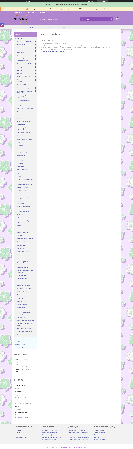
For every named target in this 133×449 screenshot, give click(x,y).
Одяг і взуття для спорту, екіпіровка (24, 80)
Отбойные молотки (22, 304)
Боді (18, 217)
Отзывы (17, 341)
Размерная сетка (20, 347)
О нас (16, 338)
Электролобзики (21, 307)
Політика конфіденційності (79, 447)
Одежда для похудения (23, 152)
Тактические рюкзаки (22, 254)
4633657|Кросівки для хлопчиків (23, 197)
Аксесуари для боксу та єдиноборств (23, 96)
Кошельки (19, 229)
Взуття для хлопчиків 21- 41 (24, 67)
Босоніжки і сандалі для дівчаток (23, 221)
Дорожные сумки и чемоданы (25, 173)
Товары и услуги (29, 27)
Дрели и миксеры (21, 295)
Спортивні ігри (21, 248)
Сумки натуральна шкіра (23, 132)
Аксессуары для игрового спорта (24, 104)
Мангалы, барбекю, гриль (24, 288)
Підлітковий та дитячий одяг (24, 55)
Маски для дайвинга (22, 115)
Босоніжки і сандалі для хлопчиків (23, 207)
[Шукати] (111, 19)
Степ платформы (21, 166)
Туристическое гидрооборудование (22, 266)
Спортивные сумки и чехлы (24, 139)
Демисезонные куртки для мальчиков (78, 439)
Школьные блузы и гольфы (49, 430)
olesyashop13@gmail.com (24, 417)
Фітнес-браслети (21, 275)
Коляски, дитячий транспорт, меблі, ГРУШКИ (25, 91)
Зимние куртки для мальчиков (76, 430)
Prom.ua (74, 445)
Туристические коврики (23, 258)
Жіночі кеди (20, 214)
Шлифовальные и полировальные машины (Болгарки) (24, 312)
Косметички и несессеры (24, 285)
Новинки (96, 437)
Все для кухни (21, 136)
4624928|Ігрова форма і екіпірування (23, 202)
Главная (18, 27)
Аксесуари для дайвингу (23, 100)
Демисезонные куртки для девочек (77, 432)
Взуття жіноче (21, 70)
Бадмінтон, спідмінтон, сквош (25, 108)
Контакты (42, 27)
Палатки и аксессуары (23, 232)
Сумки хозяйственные (23, 251)
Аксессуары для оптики (23, 282)
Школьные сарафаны (48, 435)
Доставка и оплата (54, 27)
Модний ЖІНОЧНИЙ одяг (24, 41)
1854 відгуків (93, 1)
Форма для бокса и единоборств (22, 156)
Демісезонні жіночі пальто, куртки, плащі (24, 51)
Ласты (18, 111)
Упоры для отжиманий (23, 169)
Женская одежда (99, 430)
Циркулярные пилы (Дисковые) (25, 320)
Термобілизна (21, 163)
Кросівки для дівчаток (23, 211)
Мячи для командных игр (24, 121)
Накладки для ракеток (23, 187)
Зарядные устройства (23, 291)
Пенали (19, 225)
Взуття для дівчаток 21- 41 (24, 63)
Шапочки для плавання (23, 148)
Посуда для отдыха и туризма (25, 238)
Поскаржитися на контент (66, 447)
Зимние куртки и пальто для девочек (78, 437)
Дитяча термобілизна (23, 160)
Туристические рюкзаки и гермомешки (24, 262)
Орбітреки (19, 235)
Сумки (18, 142)
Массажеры (20, 118)
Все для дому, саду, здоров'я (25, 88)
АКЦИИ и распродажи (100, 439)
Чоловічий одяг (21, 73)
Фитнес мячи (20, 145)
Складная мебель (22, 242)
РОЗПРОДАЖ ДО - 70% (23, 76)
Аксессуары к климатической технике (25, 324)
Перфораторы (21, 301)
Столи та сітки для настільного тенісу (25, 180)
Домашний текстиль (99, 432)
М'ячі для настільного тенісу (24, 184)
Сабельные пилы (21, 317)
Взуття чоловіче (21, 84)
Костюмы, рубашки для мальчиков (51, 437)
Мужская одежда (99, 435)
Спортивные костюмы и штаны (76, 435)
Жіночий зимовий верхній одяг (25, 47)
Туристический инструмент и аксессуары (25, 271)
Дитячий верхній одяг (23, 44)
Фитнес (19, 176)
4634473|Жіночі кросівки (23, 193)
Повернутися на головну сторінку (53, 52)
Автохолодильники (22, 278)
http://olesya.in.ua (21, 415)
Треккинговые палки (22, 190)
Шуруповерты (20, 298)
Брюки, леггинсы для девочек (50, 432)
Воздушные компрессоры (24, 328)
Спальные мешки (21, 245)
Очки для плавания (22, 124)
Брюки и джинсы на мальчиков (50, 439)
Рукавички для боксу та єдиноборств (23, 128)
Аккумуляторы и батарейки (24, 331)
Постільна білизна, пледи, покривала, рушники (24, 59)
